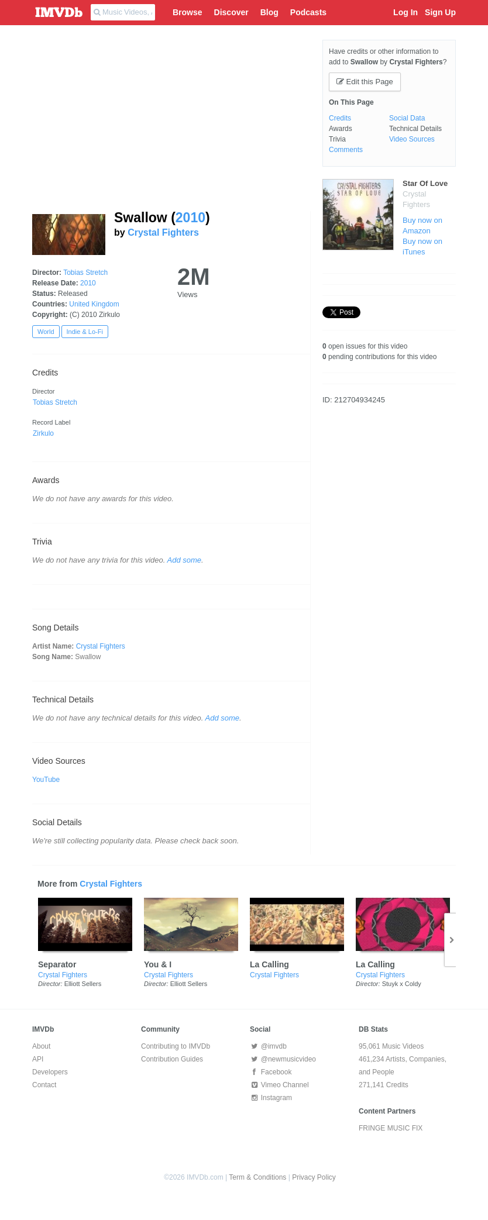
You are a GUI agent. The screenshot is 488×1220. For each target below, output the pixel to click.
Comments (346, 150)
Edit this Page (364, 81)
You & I (157, 964)
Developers (50, 1072)
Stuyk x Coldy (401, 983)
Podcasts (308, 12)
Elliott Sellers (83, 983)
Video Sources (412, 139)
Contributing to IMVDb (175, 1046)
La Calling (269, 964)
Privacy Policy (314, 1177)
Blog (269, 12)
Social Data (407, 118)
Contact (44, 1085)
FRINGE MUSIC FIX (390, 1128)
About (41, 1046)
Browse (187, 12)
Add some (184, 560)
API (37, 1059)
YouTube (46, 780)
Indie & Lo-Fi (85, 331)
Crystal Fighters (163, 232)
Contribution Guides (172, 1059)
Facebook (270, 1072)
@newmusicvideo (283, 1059)
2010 (190, 217)
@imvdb (268, 1046)
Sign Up (440, 12)
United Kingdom (94, 304)
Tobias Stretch (85, 272)
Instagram (271, 1098)
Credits (340, 118)
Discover (231, 12)
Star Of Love (425, 183)
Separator (57, 964)
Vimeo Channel (279, 1085)
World (45, 331)
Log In (405, 12)
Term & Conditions (257, 1177)
